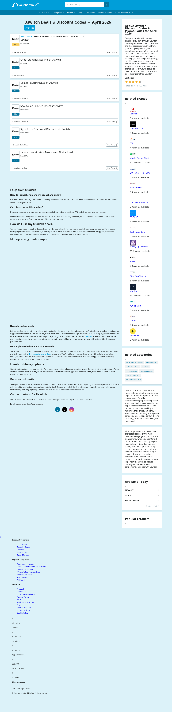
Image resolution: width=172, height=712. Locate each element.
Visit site (129, 78)
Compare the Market (139, 202)
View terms (111, 52)
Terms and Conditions (26, 594)
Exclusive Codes (23, 547)
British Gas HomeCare (140, 172)
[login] (133, 82)
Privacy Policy (22, 589)
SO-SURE (134, 217)
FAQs (19, 599)
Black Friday (22, 552)
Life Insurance (131, 371)
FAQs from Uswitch (23, 190)
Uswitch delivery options (27, 364)
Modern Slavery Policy (26, 602)
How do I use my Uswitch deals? (31, 224)
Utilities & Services (133, 375)
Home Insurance (132, 367)
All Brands (21, 580)
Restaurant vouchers (124, 12)
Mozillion (134, 291)
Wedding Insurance (133, 380)
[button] (44, 12)
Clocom (133, 320)
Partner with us (23, 610)
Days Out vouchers (25, 569)
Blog (80, 12)
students (88, 336)
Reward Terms (23, 597)
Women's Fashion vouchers (28, 572)
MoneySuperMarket (139, 246)
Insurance (145, 367)
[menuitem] (44, 12)
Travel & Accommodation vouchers (31, 566)
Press (19, 605)
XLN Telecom (136, 305)
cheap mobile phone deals (39, 354)
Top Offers (90, 12)
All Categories (22, 577)
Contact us (21, 591)
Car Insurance (151, 362)
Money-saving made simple (28, 239)
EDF (131, 143)
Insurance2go (136, 187)
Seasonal (71, 12)
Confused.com (136, 128)
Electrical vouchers (25, 574)
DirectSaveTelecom (138, 276)
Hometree (134, 335)
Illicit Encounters (137, 232)
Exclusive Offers (105, 12)
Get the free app (24, 607)
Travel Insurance (146, 371)
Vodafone (134, 113)
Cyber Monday (23, 555)
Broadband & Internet (134, 362)
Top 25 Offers (22, 544)
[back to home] (25, 5)
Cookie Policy (22, 613)
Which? (133, 261)
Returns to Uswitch (23, 379)
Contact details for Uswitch (28, 394)
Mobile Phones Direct (139, 158)
